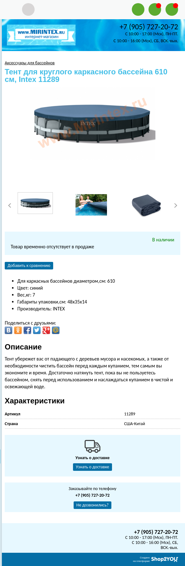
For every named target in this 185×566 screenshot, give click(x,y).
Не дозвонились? (92, 505)
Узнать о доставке (92, 467)
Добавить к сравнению (29, 265)
